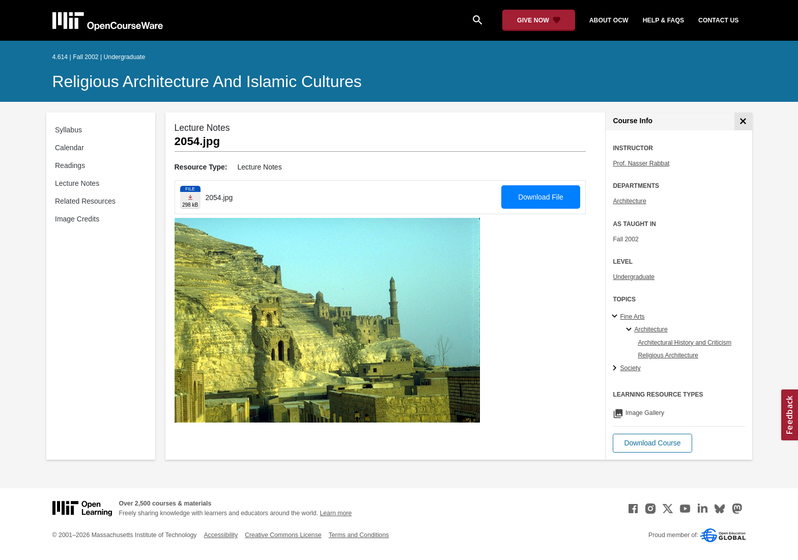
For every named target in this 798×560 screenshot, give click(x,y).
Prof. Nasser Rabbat (641, 163)
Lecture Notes (77, 183)
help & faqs (663, 20)
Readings (70, 165)
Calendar (69, 148)
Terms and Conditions (359, 535)
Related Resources (85, 201)
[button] (652, 443)
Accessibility (221, 535)
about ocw (609, 20)
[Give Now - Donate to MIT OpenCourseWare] (538, 20)
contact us (718, 20)
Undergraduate (633, 277)
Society (630, 368)
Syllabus (68, 130)
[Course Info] (743, 121)
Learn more (336, 513)
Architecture (629, 201)
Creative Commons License (283, 535)
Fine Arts (632, 316)
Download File (540, 197)
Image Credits (77, 219)
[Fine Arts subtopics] (616, 316)
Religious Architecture (668, 355)
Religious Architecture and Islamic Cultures (207, 81)
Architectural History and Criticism (684, 342)
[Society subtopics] (616, 368)
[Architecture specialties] (630, 330)
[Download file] (190, 197)
